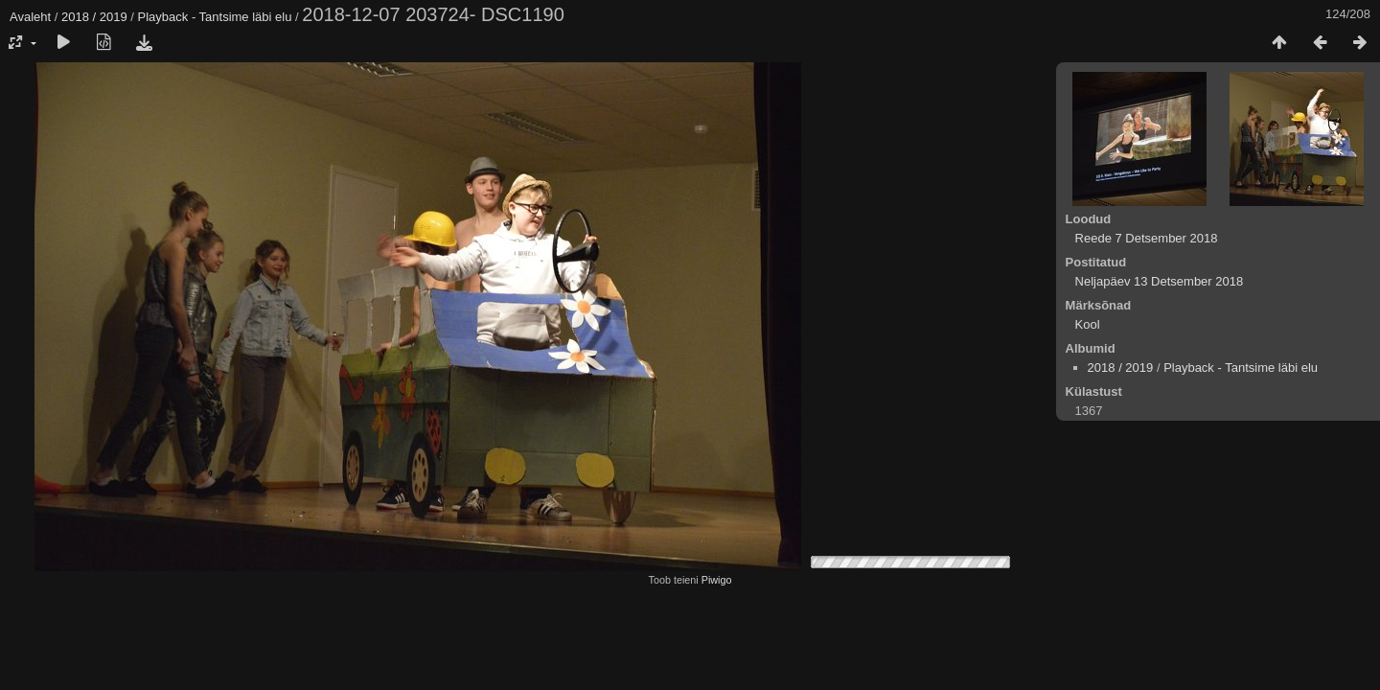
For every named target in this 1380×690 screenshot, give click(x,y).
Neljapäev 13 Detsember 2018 (1159, 281)
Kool (1087, 324)
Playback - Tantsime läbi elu (215, 17)
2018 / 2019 (94, 17)
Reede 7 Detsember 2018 (1146, 238)
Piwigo (717, 580)
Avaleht (30, 17)
